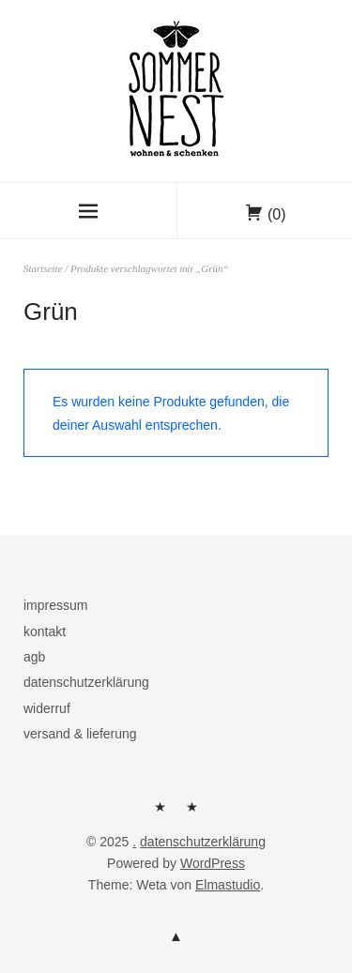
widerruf (46, 708)
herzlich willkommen (159, 813)
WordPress (212, 863)
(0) (277, 214)
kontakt (44, 631)
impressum (55, 605)
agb (34, 656)
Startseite (43, 268)
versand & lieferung (80, 733)
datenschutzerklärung (86, 682)
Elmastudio (227, 884)
